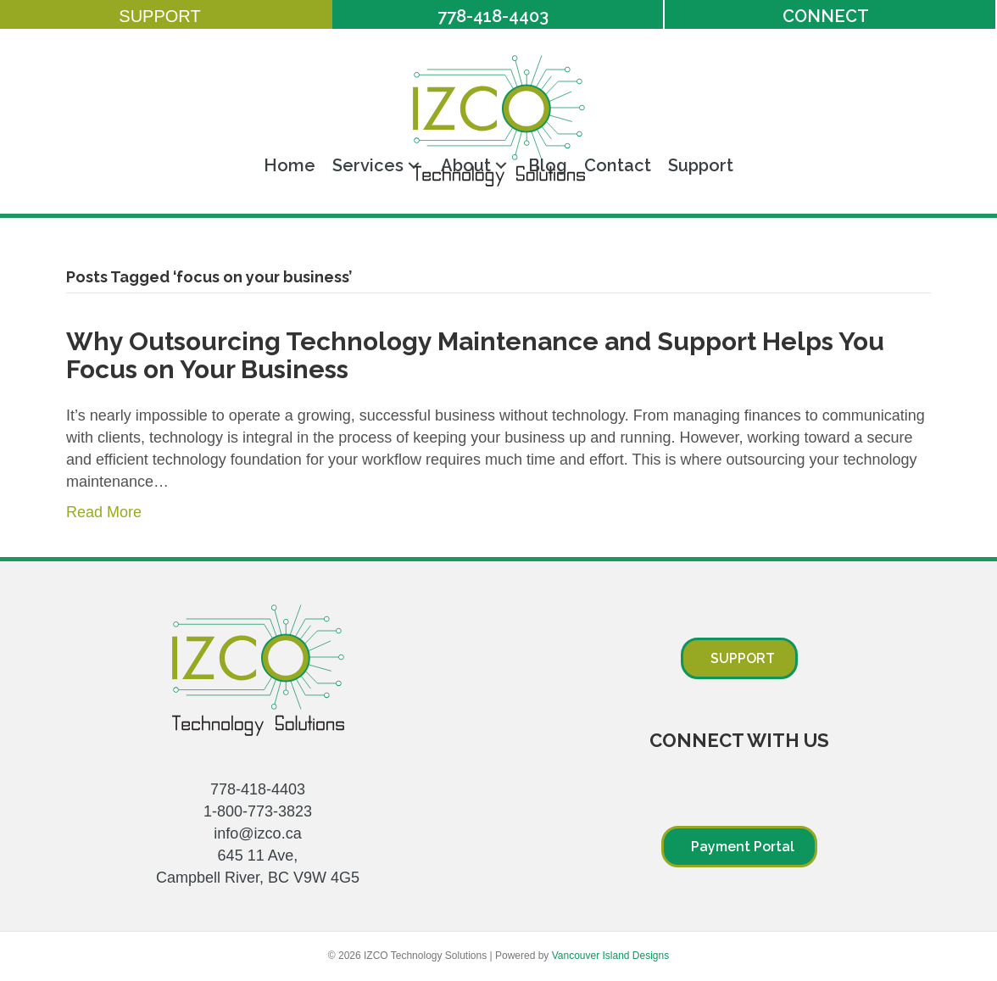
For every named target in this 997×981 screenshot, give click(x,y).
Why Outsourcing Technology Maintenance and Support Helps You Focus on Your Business (475, 355)
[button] (166, 16)
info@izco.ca (257, 833)
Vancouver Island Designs (611, 955)
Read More (104, 512)
